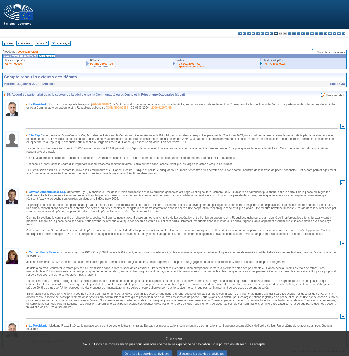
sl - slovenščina (334, 33)
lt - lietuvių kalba (298, 33)
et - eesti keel (262, 33)
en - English (271, 33)
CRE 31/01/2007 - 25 (103, 66)
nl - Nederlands (312, 33)
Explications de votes (190, 66)
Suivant (40, 43)
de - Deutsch (258, 33)
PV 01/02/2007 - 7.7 (189, 63)
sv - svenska (343, 33)
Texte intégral (63, 43)
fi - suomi (339, 33)
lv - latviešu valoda (294, 33)
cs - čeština (249, 33)
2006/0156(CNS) (28, 51)
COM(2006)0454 (117, 107)
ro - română (325, 33)
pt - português (321, 33)
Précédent (26, 43)
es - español (244, 33)
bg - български (240, 33)
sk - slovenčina (330, 33)
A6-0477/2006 (13, 63)
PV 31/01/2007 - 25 (101, 63)
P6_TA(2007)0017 (274, 63)
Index (10, 43)
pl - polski (316, 33)
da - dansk (253, 33)
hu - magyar (303, 33)
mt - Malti (307, 33)
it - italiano (289, 33)
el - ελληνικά (267, 33)
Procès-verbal (335, 95)
